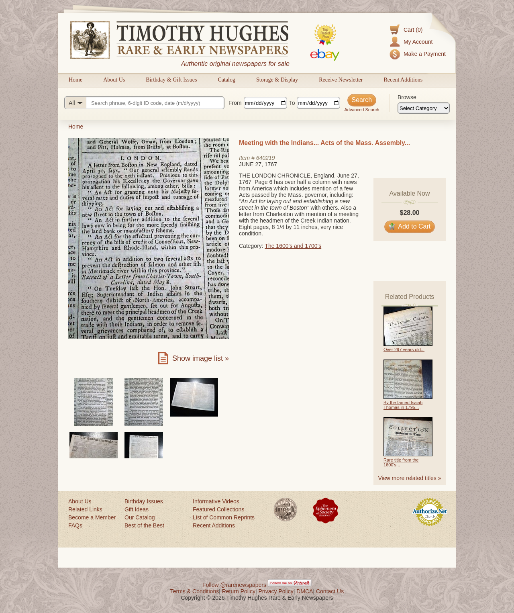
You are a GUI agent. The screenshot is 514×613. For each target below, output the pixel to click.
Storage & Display (277, 80)
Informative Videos (216, 501)
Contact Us (330, 591)
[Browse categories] (424, 108)
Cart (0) (413, 30)
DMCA (304, 591)
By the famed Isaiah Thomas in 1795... (402, 405)
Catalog (226, 80)
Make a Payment (425, 54)
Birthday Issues (143, 501)
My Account (418, 42)
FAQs (75, 525)
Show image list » (200, 358)
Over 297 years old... (403, 349)
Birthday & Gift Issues (171, 80)
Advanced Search (361, 109)
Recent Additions (402, 80)
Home (75, 80)
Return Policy (238, 591)
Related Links (85, 509)
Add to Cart (410, 226)
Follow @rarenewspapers (234, 585)
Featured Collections (218, 509)
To (292, 103)
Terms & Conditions (194, 591)
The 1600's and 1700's (293, 246)
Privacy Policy (276, 591)
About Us (114, 80)
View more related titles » (409, 478)
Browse (407, 97)
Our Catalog (139, 517)
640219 (265, 158)
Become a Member (92, 517)
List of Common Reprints (224, 517)
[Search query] (144, 102)
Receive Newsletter (341, 80)
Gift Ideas (136, 509)
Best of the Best (144, 525)
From (235, 103)
